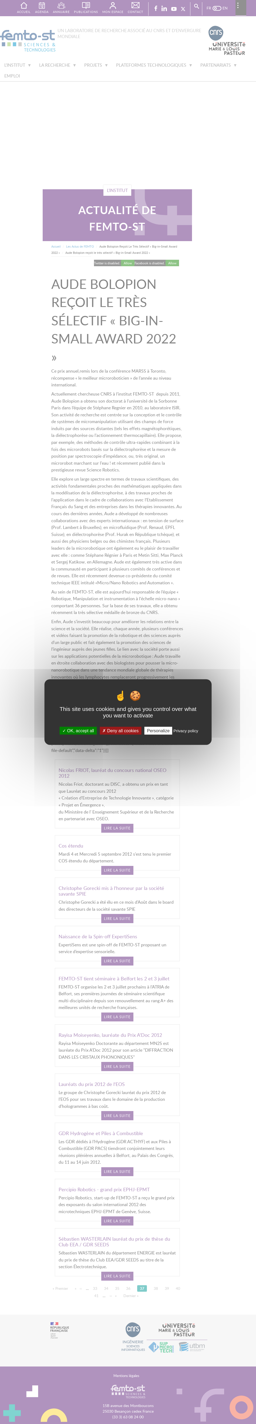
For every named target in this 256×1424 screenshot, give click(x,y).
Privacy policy (185, 730)
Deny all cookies (120, 730)
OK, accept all (78, 730)
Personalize (158, 730)
